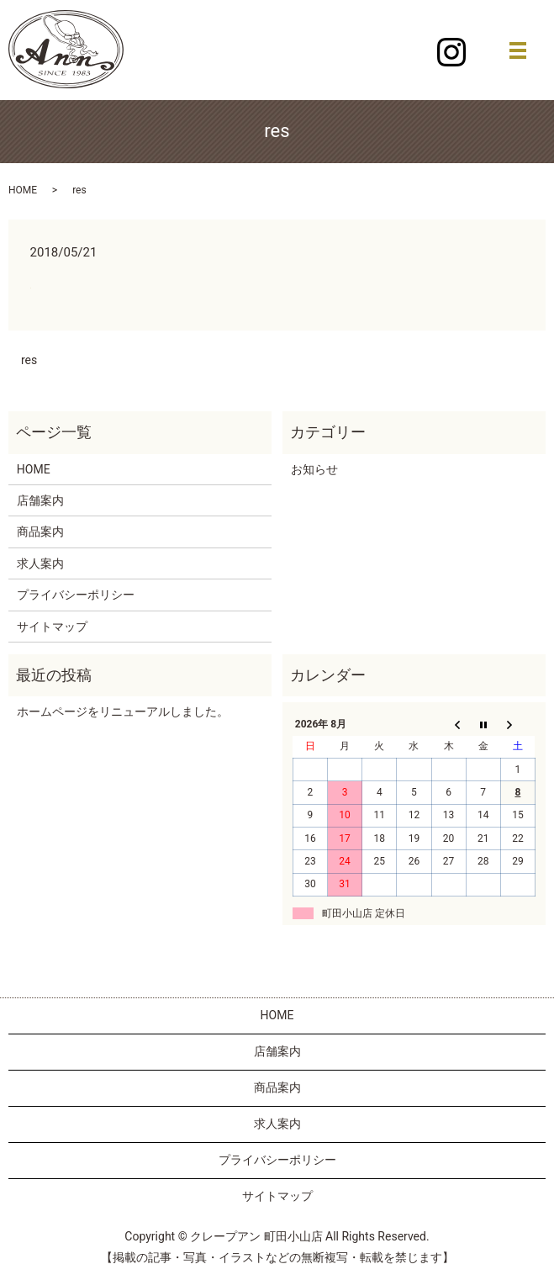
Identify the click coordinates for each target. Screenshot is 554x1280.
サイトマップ (52, 626)
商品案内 (40, 531)
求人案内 (40, 563)
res (29, 360)
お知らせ (314, 469)
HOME (22, 190)
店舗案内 (40, 500)
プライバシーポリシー (76, 594)
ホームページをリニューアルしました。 (123, 711)
